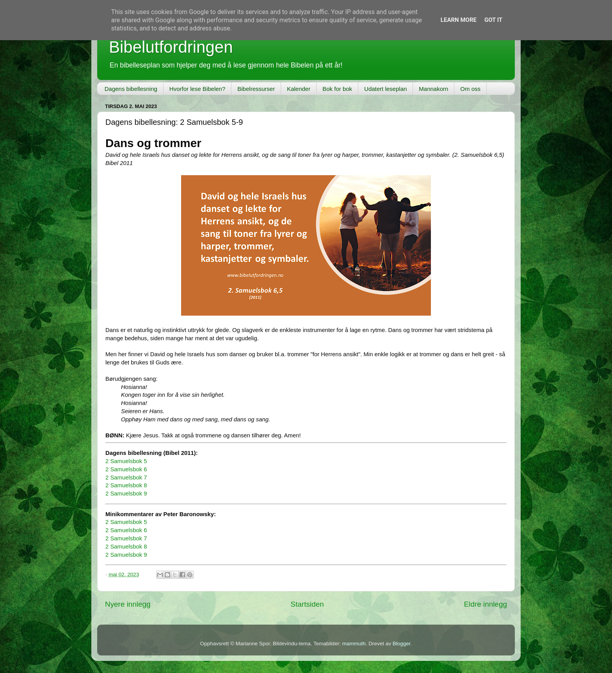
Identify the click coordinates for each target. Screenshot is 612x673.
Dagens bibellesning (131, 88)
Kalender (298, 88)
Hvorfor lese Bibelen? (197, 88)
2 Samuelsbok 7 (126, 477)
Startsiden (307, 604)
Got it (493, 19)
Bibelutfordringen (171, 47)
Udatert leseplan (385, 88)
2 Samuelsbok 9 (126, 493)
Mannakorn (433, 88)
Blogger (402, 643)
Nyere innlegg (128, 604)
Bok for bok (337, 88)
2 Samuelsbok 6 (126, 469)
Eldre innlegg (485, 604)
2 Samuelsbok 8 (126, 485)
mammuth (354, 643)
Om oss (470, 88)
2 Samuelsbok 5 (126, 461)
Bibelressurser (256, 88)
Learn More (459, 19)
